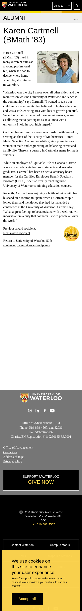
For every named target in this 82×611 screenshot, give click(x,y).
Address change (13, 457)
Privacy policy (12, 461)
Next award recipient (16, 233)
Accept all (27, 599)
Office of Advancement (18, 447)
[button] (62, 5)
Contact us (10, 452)
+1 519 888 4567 (43, 524)
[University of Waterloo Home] (14, 6)
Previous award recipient (19, 228)
